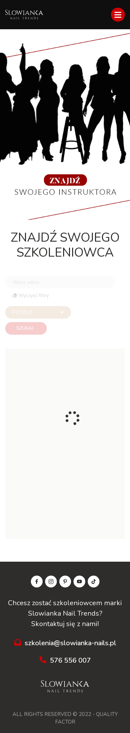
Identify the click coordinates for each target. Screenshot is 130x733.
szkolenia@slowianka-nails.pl (65, 643)
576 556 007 (65, 660)
